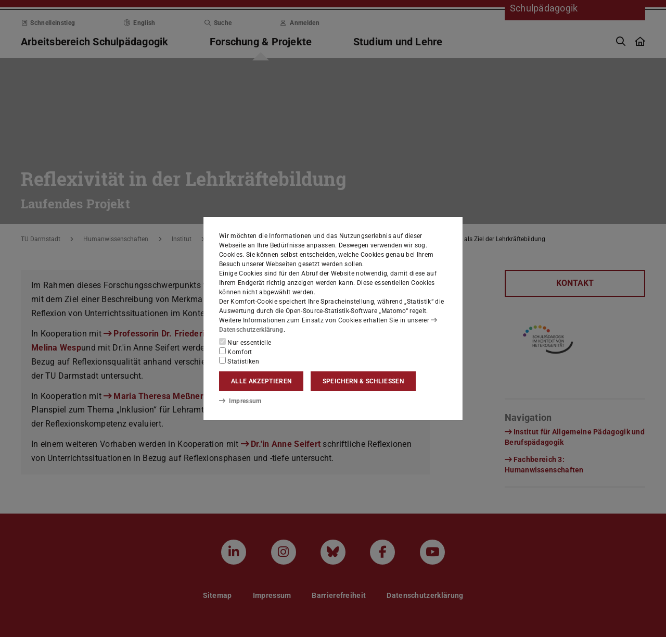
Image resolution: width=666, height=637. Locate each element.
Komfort (235, 351)
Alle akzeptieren (261, 381)
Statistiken (239, 361)
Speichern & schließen (363, 381)
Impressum (240, 401)
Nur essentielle (245, 342)
